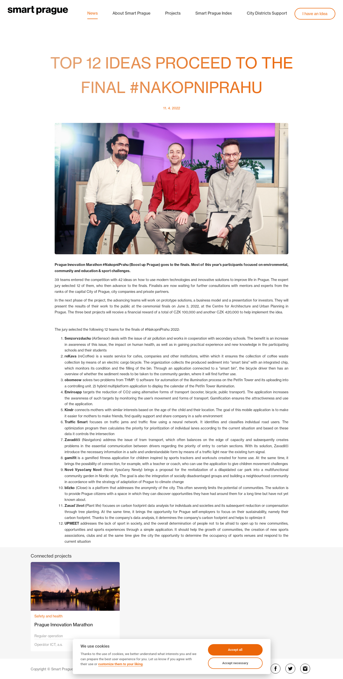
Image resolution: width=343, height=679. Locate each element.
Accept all (235, 650)
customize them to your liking (120, 664)
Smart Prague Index (213, 13)
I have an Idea (314, 13)
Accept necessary (235, 663)
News (92, 13)
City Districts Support (267, 13)
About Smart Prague (131, 13)
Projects (173, 13)
